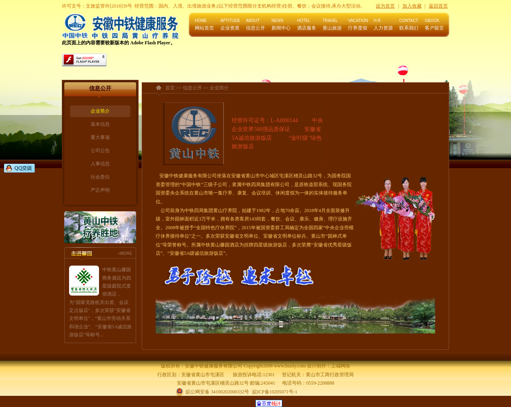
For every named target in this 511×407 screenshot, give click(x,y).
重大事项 (100, 137)
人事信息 (100, 164)
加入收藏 (412, 6)
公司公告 (100, 150)
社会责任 (100, 177)
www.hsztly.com (290, 366)
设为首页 (385, 6)
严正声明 (100, 190)
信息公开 (192, 88)
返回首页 (438, 6)
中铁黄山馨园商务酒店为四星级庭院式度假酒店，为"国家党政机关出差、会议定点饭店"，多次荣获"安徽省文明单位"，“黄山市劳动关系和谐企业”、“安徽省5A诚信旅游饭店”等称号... (100, 302)
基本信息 (100, 124)
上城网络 (340, 366)
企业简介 (100, 111)
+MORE (125, 253)
